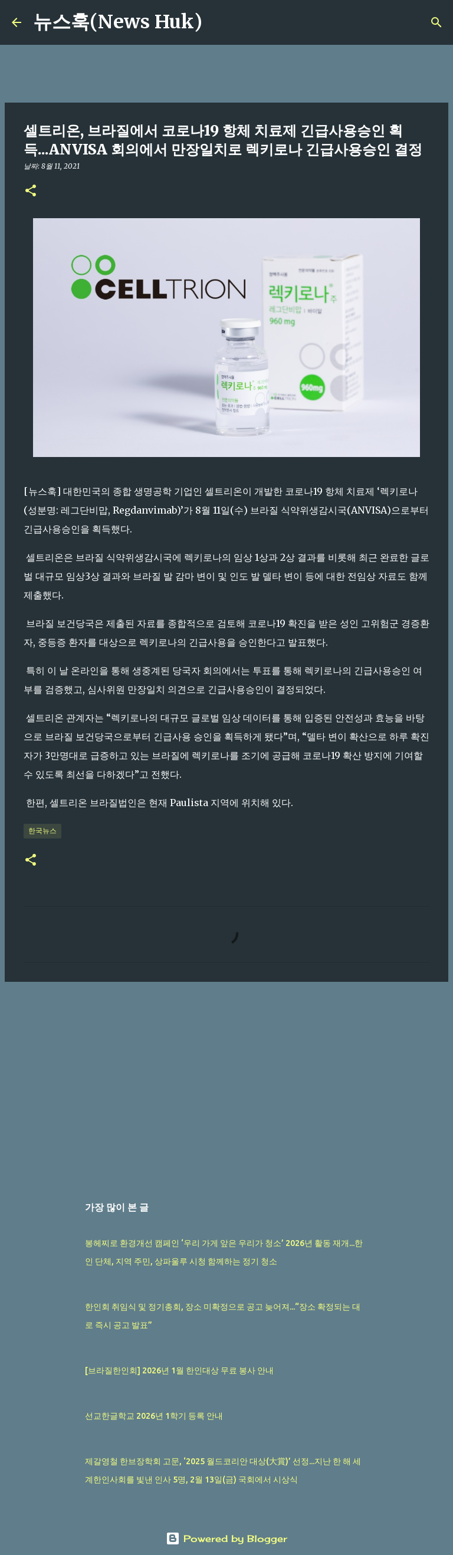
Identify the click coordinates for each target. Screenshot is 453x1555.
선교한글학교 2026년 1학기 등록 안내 (154, 1416)
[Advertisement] (226, 1082)
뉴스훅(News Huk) (117, 22)
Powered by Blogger (226, 1538)
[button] (31, 191)
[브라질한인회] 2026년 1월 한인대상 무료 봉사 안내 (179, 1370)
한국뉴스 (42, 830)
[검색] (219, 22)
